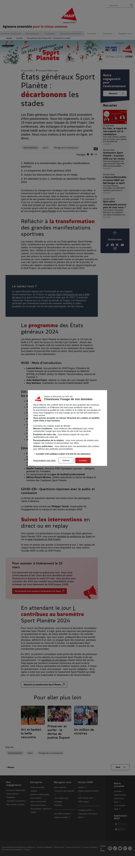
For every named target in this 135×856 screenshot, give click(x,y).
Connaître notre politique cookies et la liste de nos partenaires (63, 454)
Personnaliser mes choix (44, 460)
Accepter (83, 460)
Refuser (66, 460)
